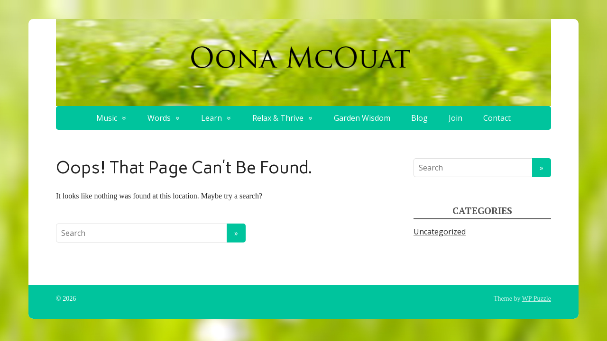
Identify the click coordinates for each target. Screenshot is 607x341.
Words (159, 118)
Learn (211, 118)
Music (106, 118)
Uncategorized (440, 231)
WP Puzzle (536, 298)
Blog (419, 118)
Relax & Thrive (278, 118)
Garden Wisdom (362, 118)
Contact (497, 118)
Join (455, 118)
